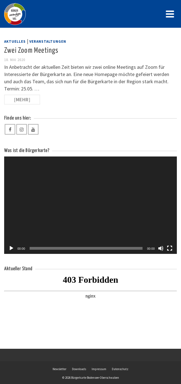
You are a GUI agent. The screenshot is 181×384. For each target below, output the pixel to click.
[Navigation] (170, 14)
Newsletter (59, 369)
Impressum (99, 369)
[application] (90, 205)
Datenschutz (120, 369)
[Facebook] (10, 129)
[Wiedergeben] (11, 248)
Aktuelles (15, 41)
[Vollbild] (169, 248)
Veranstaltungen (47, 41)
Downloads (79, 369)
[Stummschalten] (161, 248)
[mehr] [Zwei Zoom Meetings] (22, 99)
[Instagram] (21, 129)
